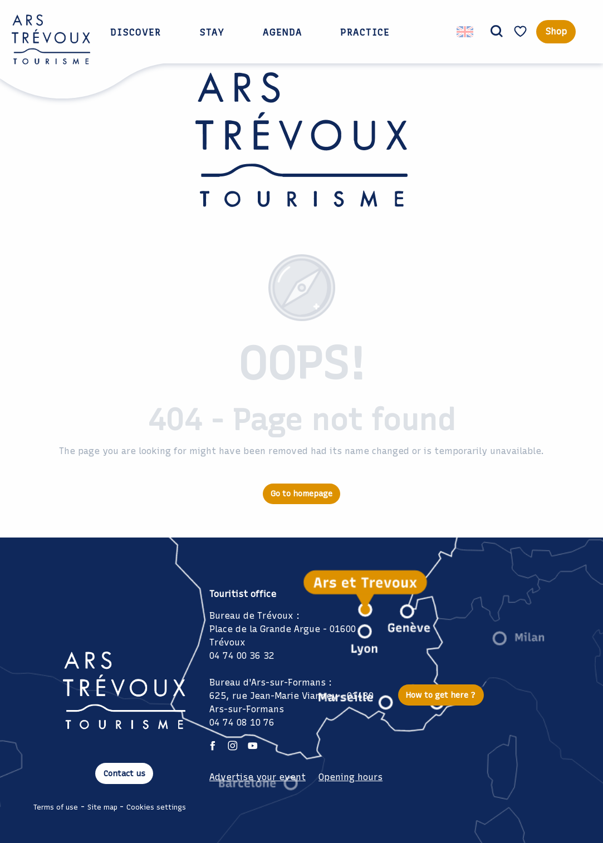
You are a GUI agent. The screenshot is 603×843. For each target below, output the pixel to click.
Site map (102, 807)
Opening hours (350, 777)
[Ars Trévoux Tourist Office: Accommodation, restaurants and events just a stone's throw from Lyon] (301, 147)
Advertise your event (257, 777)
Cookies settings (156, 807)
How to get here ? (440, 695)
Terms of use (55, 807)
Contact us (124, 773)
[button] (496, 31)
